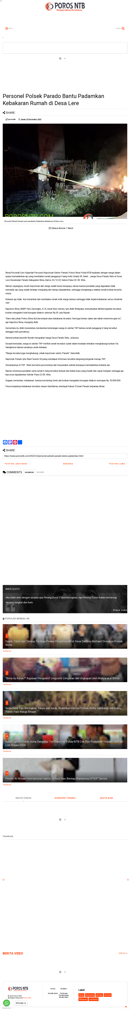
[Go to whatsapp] (6, 1003)
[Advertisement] (65, 73)
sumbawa (93, 999)
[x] (3, 880)
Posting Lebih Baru (16, 464)
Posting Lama (117, 464)
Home (52, 989)
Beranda (68, 464)
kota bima (90, 995)
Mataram (83, 999)
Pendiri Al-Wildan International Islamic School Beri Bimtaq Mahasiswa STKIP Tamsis (56, 778)
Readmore (7, 651)
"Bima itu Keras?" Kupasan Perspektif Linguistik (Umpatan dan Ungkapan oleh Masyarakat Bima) (62, 678)
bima (81, 995)
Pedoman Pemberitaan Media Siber (64, 995)
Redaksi (64, 989)
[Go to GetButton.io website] (6, 1008)
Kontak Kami (53, 993)
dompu (99, 995)
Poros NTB (27, 998)
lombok (107, 995)
